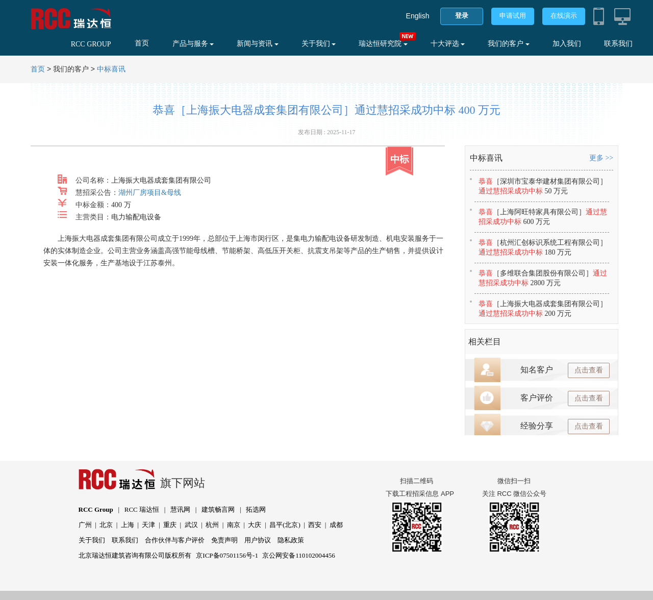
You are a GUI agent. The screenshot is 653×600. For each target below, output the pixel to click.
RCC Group (96, 509)
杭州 (212, 525)
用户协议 (257, 540)
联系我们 (618, 43)
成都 (336, 525)
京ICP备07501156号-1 (227, 555)
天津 (148, 525)
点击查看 (588, 370)
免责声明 (224, 540)
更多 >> (601, 158)
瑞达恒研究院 (383, 43)
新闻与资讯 (258, 43)
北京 (106, 525)
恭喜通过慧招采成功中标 (543, 186)
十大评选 (448, 43)
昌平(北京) (284, 525)
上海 (127, 525)
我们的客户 (509, 43)
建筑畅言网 (218, 509)
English (418, 16)
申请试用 (512, 15)
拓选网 (256, 509)
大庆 (254, 525)
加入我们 (566, 43)
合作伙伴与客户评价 (175, 540)
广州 (85, 525)
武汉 (191, 525)
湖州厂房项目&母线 (149, 192)
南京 (233, 525)
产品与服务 (193, 43)
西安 (314, 525)
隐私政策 (291, 540)
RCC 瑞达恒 (141, 509)
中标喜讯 (111, 69)
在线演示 (563, 15)
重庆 (170, 525)
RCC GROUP (91, 44)
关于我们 (319, 43)
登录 (461, 15)
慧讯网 (180, 509)
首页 (142, 43)
